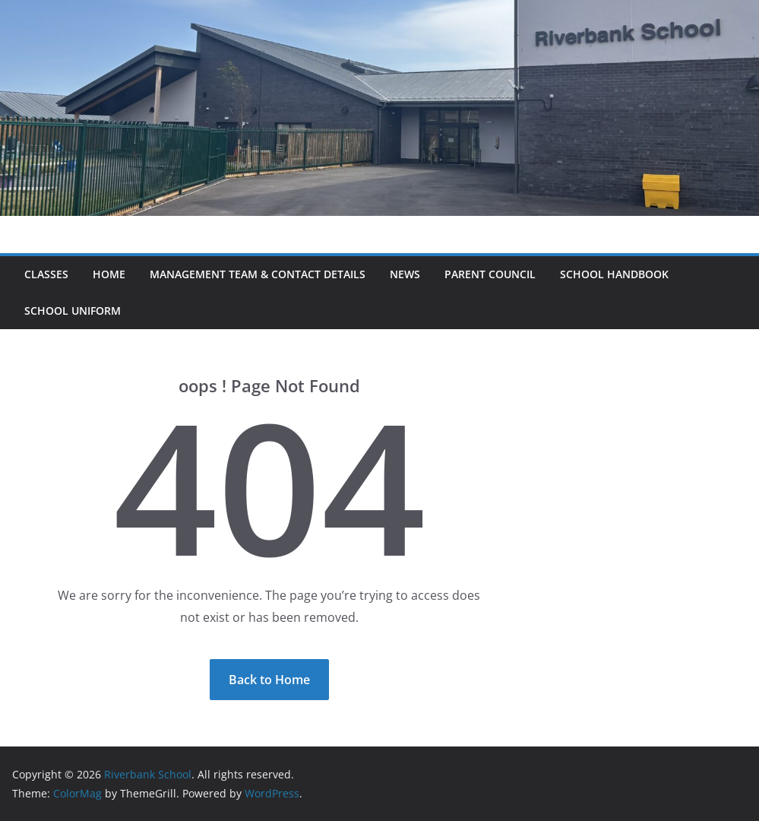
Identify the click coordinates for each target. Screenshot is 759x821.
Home (109, 274)
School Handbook (614, 274)
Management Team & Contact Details (257, 274)
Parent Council (490, 274)
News (405, 274)
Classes (46, 274)
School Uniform (72, 310)
